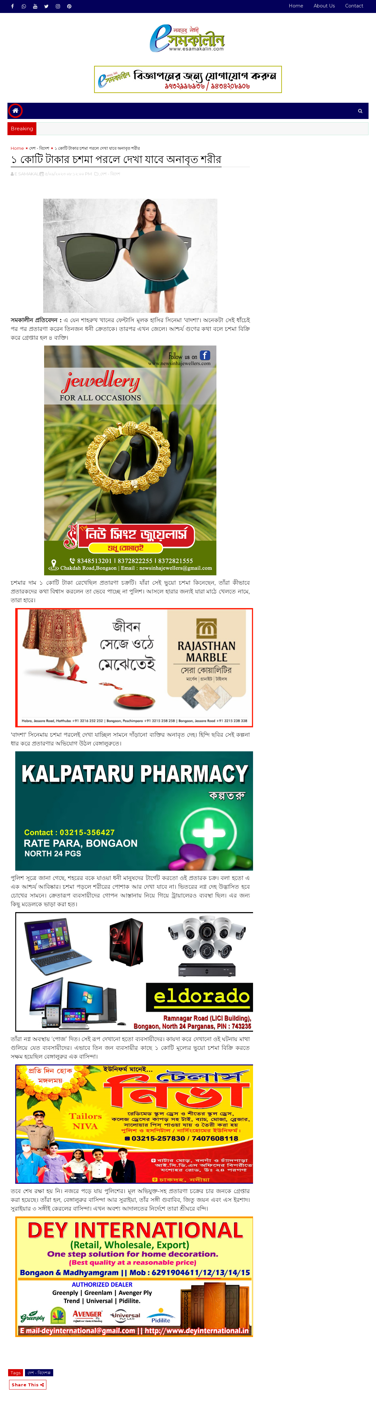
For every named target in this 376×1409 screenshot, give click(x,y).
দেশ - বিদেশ (39, 148)
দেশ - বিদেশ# (39, 1372)
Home (296, 6)
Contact (354, 6)
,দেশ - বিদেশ (109, 173)
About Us (324, 6)
